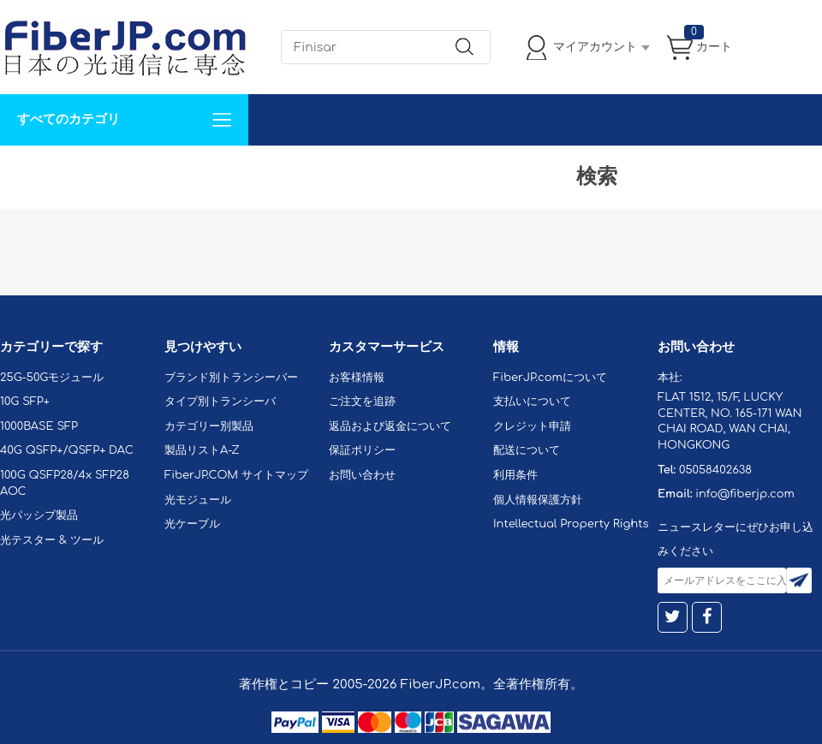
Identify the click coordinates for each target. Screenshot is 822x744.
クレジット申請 (532, 426)
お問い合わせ (264, 170)
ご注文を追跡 (362, 402)
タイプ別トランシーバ (220, 402)
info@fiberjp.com (745, 494)
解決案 (28, 170)
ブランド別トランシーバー (231, 378)
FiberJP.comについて (382, 170)
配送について (526, 450)
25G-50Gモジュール (52, 378)
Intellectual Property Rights (570, 524)
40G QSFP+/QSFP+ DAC (67, 450)
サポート (183, 170)
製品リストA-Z (202, 450)
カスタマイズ (103, 170)
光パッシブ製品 (39, 515)
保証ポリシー (362, 450)
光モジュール (197, 500)
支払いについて (532, 402)
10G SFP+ (25, 402)
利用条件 (515, 475)
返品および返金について (390, 426)
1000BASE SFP (39, 426)
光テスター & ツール (52, 540)
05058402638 (715, 470)
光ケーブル (192, 524)
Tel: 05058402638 (515, 170)
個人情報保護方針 (537, 500)
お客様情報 (356, 378)
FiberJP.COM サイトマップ (236, 475)
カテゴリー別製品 (208, 426)
